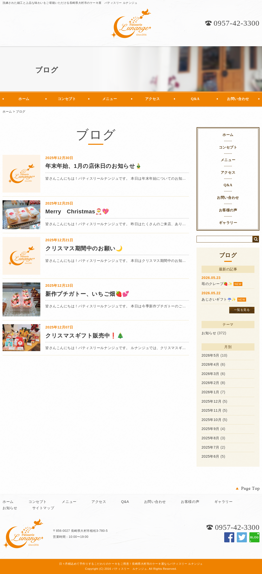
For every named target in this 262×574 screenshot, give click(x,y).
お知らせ (209, 333)
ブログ (20, 111)
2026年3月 (210, 374)
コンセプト (67, 99)
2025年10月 (211, 420)
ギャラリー (228, 223)
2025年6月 (210, 456)
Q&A (195, 99)
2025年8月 (210, 438)
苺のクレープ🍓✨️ (217, 284)
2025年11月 (211, 410)
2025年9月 (210, 429)
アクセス (152, 99)
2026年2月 (210, 383)
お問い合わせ (238, 99)
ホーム (23, 99)
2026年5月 (210, 355)
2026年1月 (210, 392)
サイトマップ (43, 508)
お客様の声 (228, 210)
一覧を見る (242, 310)
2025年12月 (211, 401)
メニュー (109, 99)
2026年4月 (210, 364)
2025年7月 (210, 447)
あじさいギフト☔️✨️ (219, 299)
